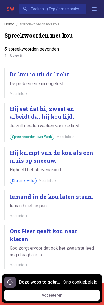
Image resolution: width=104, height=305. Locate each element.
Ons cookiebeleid (80, 282)
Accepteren (57, 296)
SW (11, 9)
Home (9, 24)
